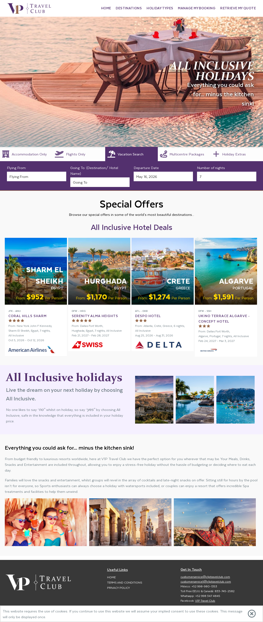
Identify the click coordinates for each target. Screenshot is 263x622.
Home (111, 577)
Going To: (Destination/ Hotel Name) (94, 170)
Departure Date (146, 167)
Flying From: (16, 167)
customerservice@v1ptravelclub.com (205, 576)
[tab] (26, 154)
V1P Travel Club (205, 600)
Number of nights (211, 167)
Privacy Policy (118, 587)
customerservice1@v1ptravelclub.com (206, 581)
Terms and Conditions (124, 582)
